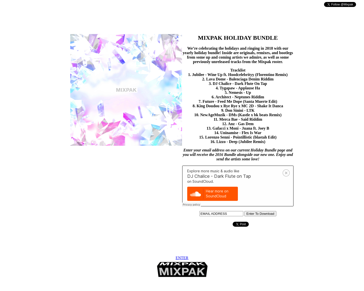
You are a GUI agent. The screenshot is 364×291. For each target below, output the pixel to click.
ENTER (182, 258)
